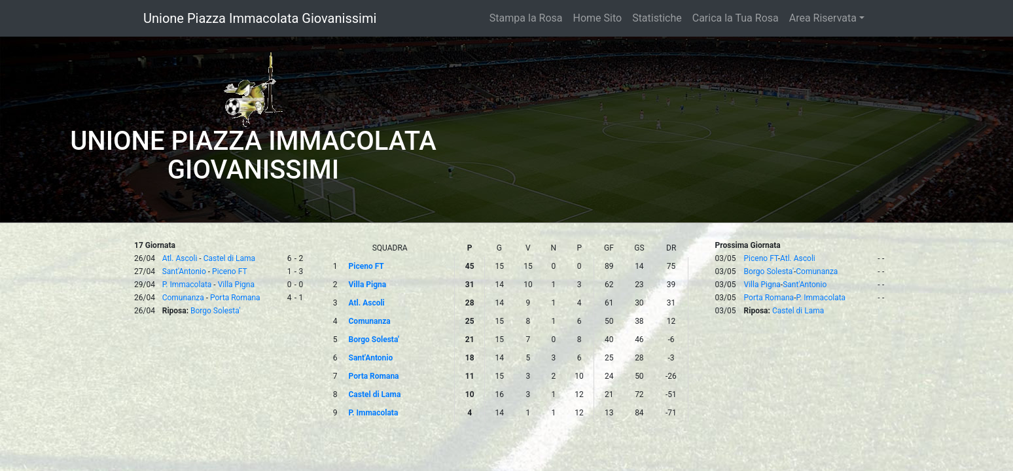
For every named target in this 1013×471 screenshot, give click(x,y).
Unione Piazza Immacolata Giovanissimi (259, 18)
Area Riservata (823, 18)
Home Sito (597, 18)
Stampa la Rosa (526, 18)
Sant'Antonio (184, 271)
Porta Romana (235, 297)
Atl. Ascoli (180, 258)
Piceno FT (229, 271)
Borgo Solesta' (215, 310)
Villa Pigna (236, 284)
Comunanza (183, 297)
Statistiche (657, 18)
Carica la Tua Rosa (735, 18)
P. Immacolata (187, 284)
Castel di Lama (229, 258)
